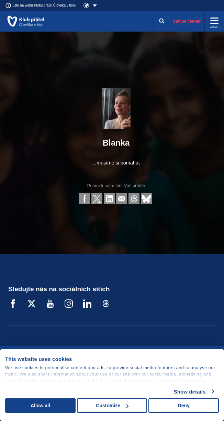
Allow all (40, 405)
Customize (112, 405)
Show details (190, 392)
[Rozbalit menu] (214, 21)
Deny (184, 405)
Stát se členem (187, 21)
